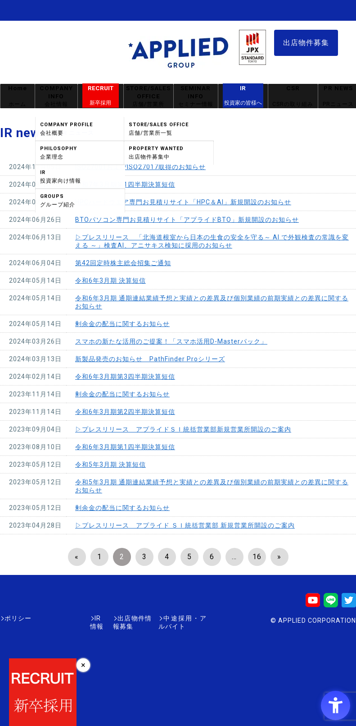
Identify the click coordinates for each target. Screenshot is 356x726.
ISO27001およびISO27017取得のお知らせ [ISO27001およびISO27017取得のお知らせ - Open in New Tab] (140, 166)
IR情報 (53, 618)
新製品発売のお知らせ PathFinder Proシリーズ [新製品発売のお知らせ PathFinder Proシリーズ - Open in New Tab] (150, 359)
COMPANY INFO (56, 96)
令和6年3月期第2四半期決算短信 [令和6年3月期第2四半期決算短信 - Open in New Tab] (125, 411)
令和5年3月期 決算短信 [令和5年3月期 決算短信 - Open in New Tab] (110, 464)
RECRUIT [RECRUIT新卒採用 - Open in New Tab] (100, 95)
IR (243, 95)
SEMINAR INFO (195, 96)
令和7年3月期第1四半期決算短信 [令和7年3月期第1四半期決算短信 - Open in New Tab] (125, 184)
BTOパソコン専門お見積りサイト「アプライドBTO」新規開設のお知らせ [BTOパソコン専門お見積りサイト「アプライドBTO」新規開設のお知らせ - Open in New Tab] (187, 219)
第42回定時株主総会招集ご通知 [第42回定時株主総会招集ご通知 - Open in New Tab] (123, 263)
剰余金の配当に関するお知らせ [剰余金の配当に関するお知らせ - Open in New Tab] (122, 323)
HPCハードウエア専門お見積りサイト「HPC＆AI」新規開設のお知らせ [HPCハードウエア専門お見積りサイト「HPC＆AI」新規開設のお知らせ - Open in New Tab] (183, 202)
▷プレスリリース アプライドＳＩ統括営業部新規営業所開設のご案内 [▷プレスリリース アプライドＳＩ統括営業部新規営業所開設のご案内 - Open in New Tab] (183, 429)
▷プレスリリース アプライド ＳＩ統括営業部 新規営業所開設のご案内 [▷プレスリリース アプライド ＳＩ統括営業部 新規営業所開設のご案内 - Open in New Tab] (185, 525)
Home (17, 96)
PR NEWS (338, 96)
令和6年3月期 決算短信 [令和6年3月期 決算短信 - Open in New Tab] (110, 280)
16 (256, 556)
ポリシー (18, 618)
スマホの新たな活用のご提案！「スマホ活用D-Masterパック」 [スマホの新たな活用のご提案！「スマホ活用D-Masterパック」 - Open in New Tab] (171, 341)
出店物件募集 (306, 42)
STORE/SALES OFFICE (148, 96)
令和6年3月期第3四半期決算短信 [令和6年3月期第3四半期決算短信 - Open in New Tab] (125, 376)
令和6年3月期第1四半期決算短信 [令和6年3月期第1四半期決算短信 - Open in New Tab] (125, 446)
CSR (293, 96)
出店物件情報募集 (101, 618)
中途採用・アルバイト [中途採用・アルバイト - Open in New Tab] (173, 618)
